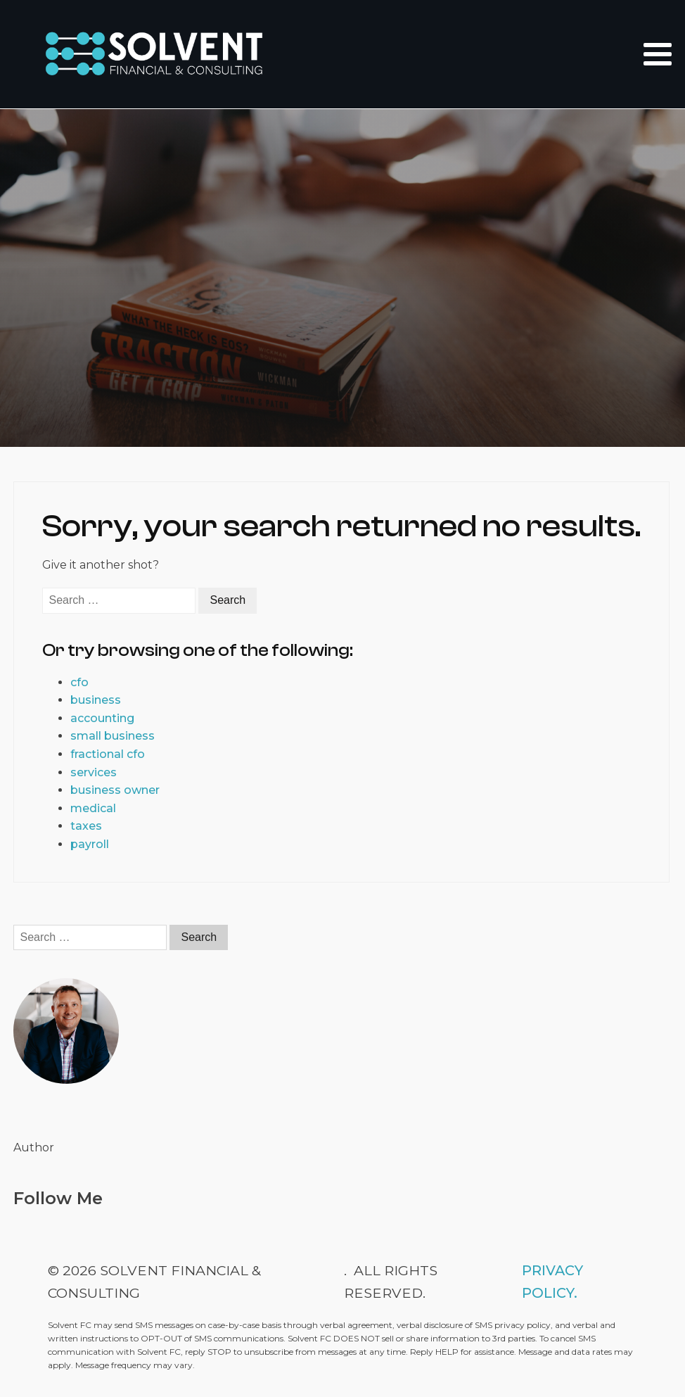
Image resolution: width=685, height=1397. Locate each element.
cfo (79, 682)
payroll (89, 844)
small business (112, 735)
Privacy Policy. (552, 1281)
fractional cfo (107, 754)
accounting (102, 718)
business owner (115, 790)
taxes (86, 826)
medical (93, 808)
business (95, 700)
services (93, 772)
